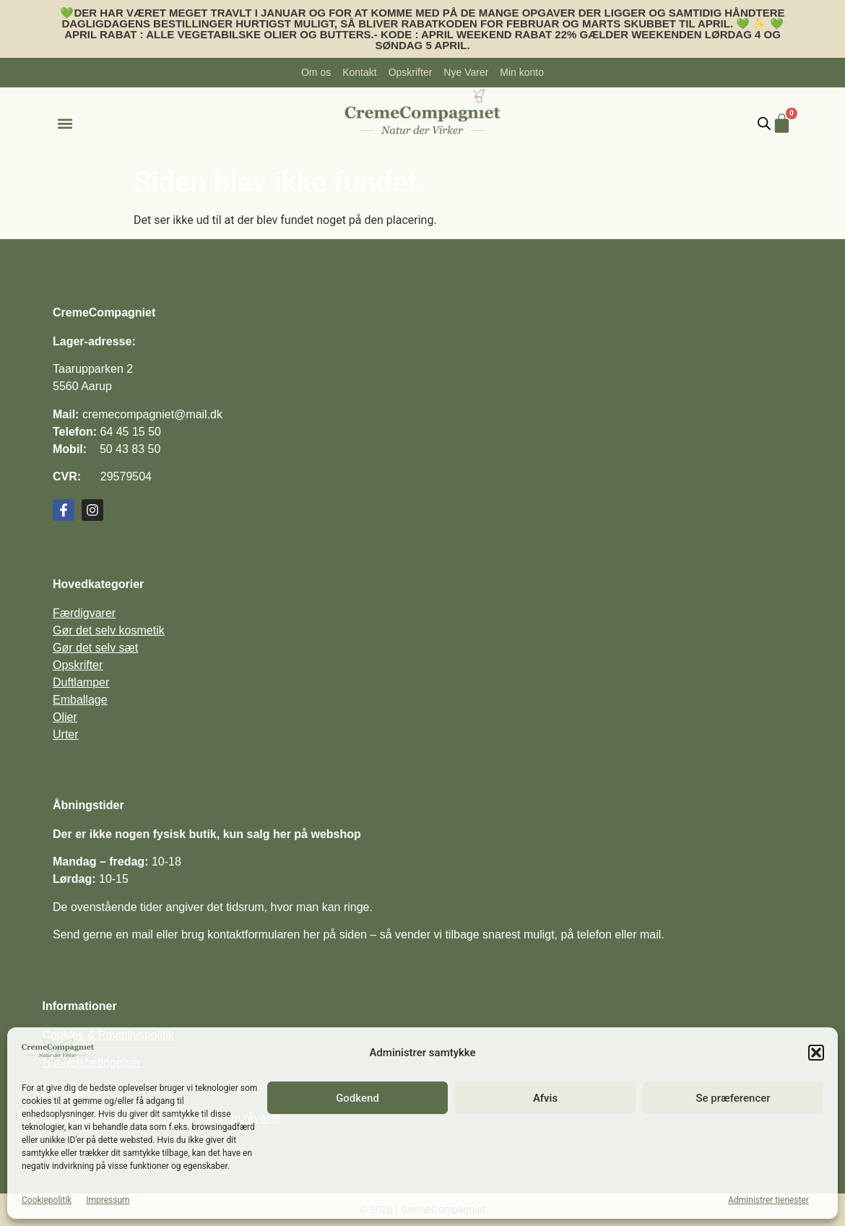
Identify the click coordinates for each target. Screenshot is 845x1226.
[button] (816, 1052)
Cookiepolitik (47, 1200)
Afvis (545, 1098)
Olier (65, 717)
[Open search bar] (764, 123)
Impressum (107, 1200)
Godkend (357, 1098)
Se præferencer (733, 1098)
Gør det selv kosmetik (109, 630)
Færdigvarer (84, 613)
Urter (66, 734)
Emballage (80, 700)
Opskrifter (78, 665)
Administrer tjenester (768, 1200)
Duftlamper (81, 682)
